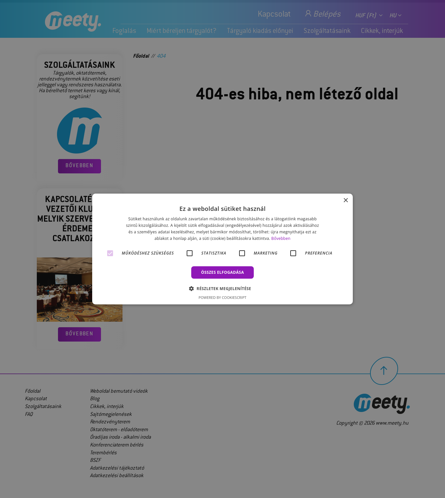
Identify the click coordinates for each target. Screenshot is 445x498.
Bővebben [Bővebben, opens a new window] (281, 238)
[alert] (222, 249)
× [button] (345, 200)
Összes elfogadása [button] (222, 272)
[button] (222, 288)
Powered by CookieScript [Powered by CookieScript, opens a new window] (223, 297)
